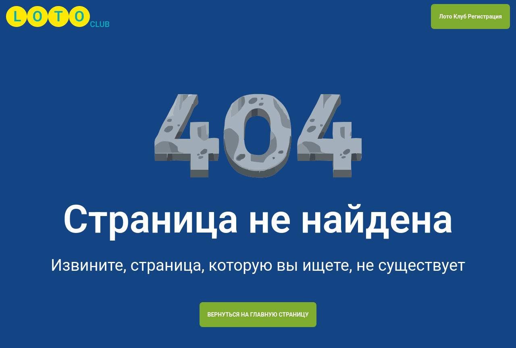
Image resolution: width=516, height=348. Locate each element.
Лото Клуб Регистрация (470, 16)
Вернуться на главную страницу (258, 314)
